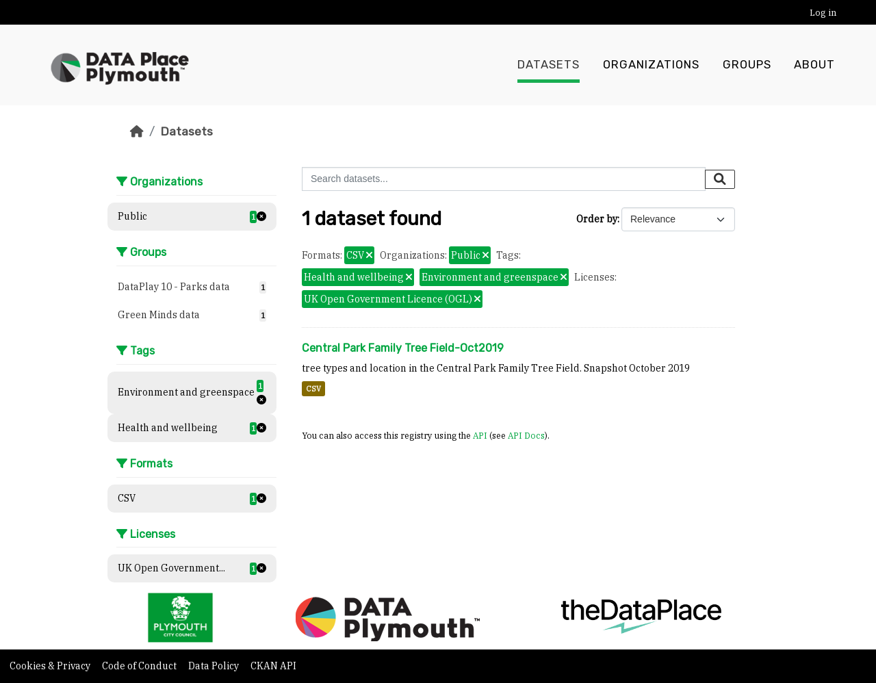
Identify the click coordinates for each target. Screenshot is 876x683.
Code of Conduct (140, 666)
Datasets (548, 65)
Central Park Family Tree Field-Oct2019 (403, 348)
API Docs (526, 435)
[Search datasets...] (504, 179)
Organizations (651, 65)
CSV (313, 389)
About (814, 65)
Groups (747, 65)
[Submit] (720, 179)
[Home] (137, 131)
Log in (823, 12)
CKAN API (273, 666)
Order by (596, 219)
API (480, 435)
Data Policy (214, 666)
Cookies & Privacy (51, 666)
